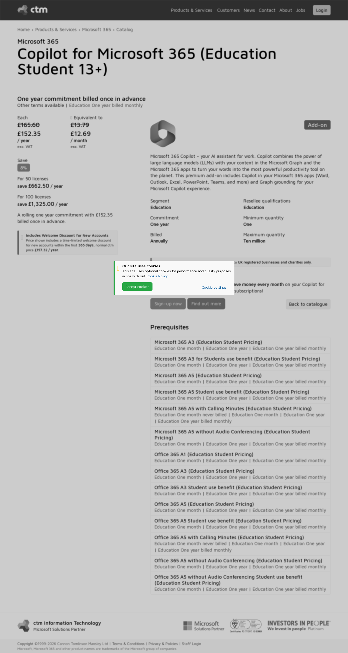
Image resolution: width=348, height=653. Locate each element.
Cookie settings (214, 287)
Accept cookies (137, 287)
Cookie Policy (157, 276)
